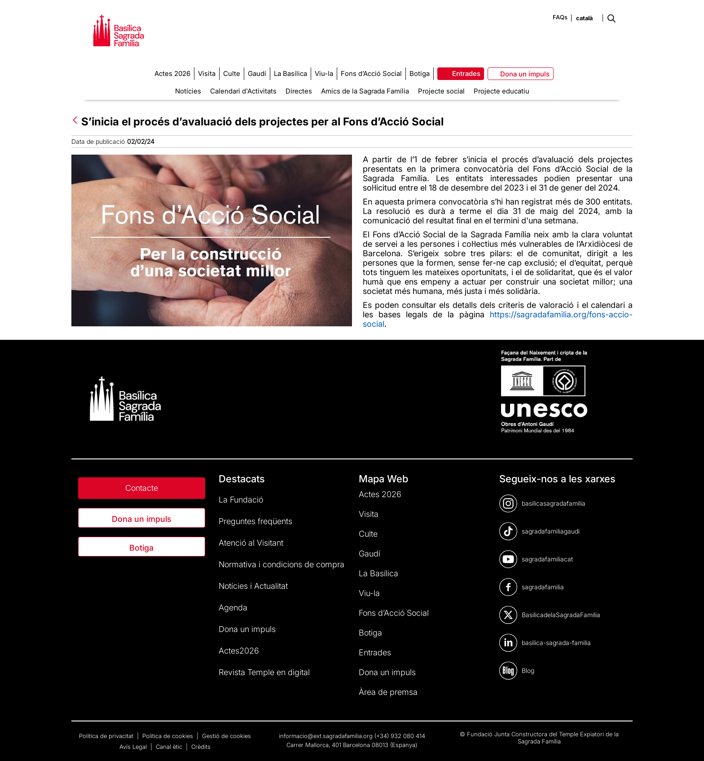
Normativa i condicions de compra (281, 564)
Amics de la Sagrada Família (365, 91)
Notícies (188, 91)
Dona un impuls (142, 519)
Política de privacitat (107, 735)
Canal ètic (170, 746)
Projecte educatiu (501, 91)
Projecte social (441, 91)
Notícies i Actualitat (253, 586)
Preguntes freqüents (255, 521)
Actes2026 (239, 650)
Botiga (141, 547)
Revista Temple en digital (264, 672)
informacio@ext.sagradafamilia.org (326, 735)
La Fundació (241, 499)
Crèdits (201, 746)
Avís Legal (134, 746)
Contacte (141, 488)
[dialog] (687, 743)
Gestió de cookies (226, 735)
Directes (299, 91)
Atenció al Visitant (251, 542)
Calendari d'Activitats (243, 91)
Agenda (233, 607)
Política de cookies (168, 735)
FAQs (560, 17)
